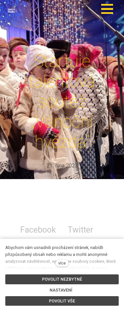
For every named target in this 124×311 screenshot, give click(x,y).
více (62, 263)
